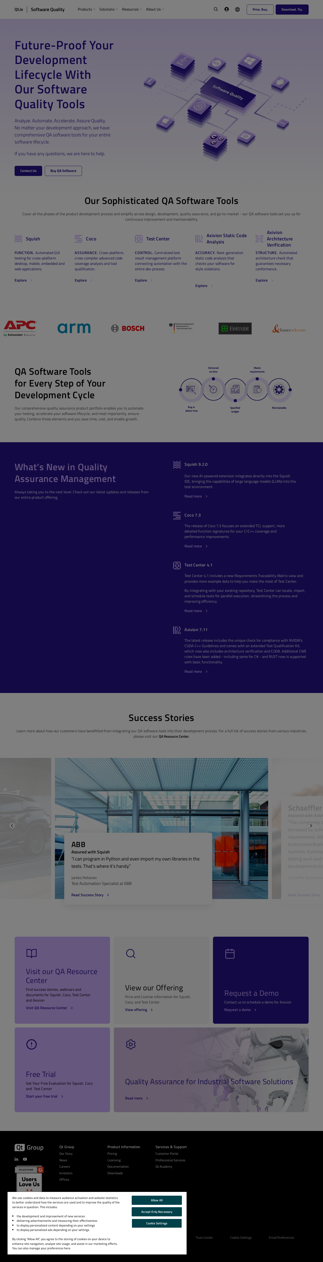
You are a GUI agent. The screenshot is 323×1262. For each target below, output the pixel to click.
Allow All (157, 1200)
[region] (97, 1223)
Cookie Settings (156, 1223)
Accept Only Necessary (156, 1211)
